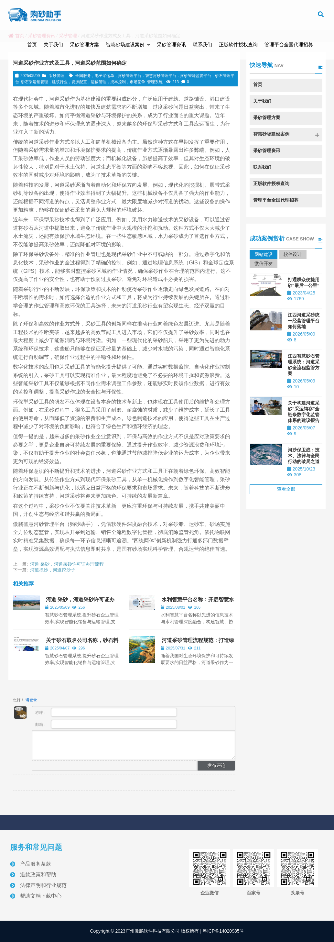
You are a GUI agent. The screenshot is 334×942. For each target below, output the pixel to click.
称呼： (106, 712)
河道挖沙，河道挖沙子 (52, 569)
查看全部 (286, 489)
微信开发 (263, 263)
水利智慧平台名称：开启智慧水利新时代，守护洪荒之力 (197, 602)
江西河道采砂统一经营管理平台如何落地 (303, 320)
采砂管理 (56, 75)
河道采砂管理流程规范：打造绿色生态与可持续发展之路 (197, 643)
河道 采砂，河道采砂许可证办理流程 (67, 564)
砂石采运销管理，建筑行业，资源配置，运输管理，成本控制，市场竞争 (83, 82)
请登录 (31, 700)
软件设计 (293, 254)
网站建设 (263, 254)
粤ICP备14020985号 (222, 931)
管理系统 (155, 82)
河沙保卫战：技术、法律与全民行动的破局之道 (303, 455)
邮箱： (106, 724)
